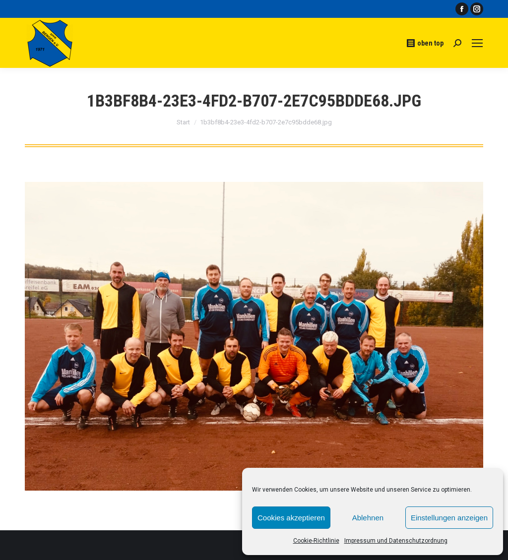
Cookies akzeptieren (291, 517)
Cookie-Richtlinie (316, 540)
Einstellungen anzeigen (449, 517)
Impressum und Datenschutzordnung (395, 540)
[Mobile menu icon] (477, 43)
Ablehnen (367, 517)
